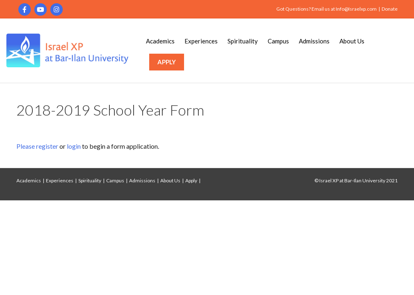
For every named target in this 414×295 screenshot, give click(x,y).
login (74, 146)
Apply (191, 180)
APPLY (166, 62)
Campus (278, 41)
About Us (351, 41)
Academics (160, 41)
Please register (37, 146)
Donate (390, 9)
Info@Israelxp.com (356, 9)
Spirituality (242, 41)
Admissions (314, 41)
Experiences (201, 41)
